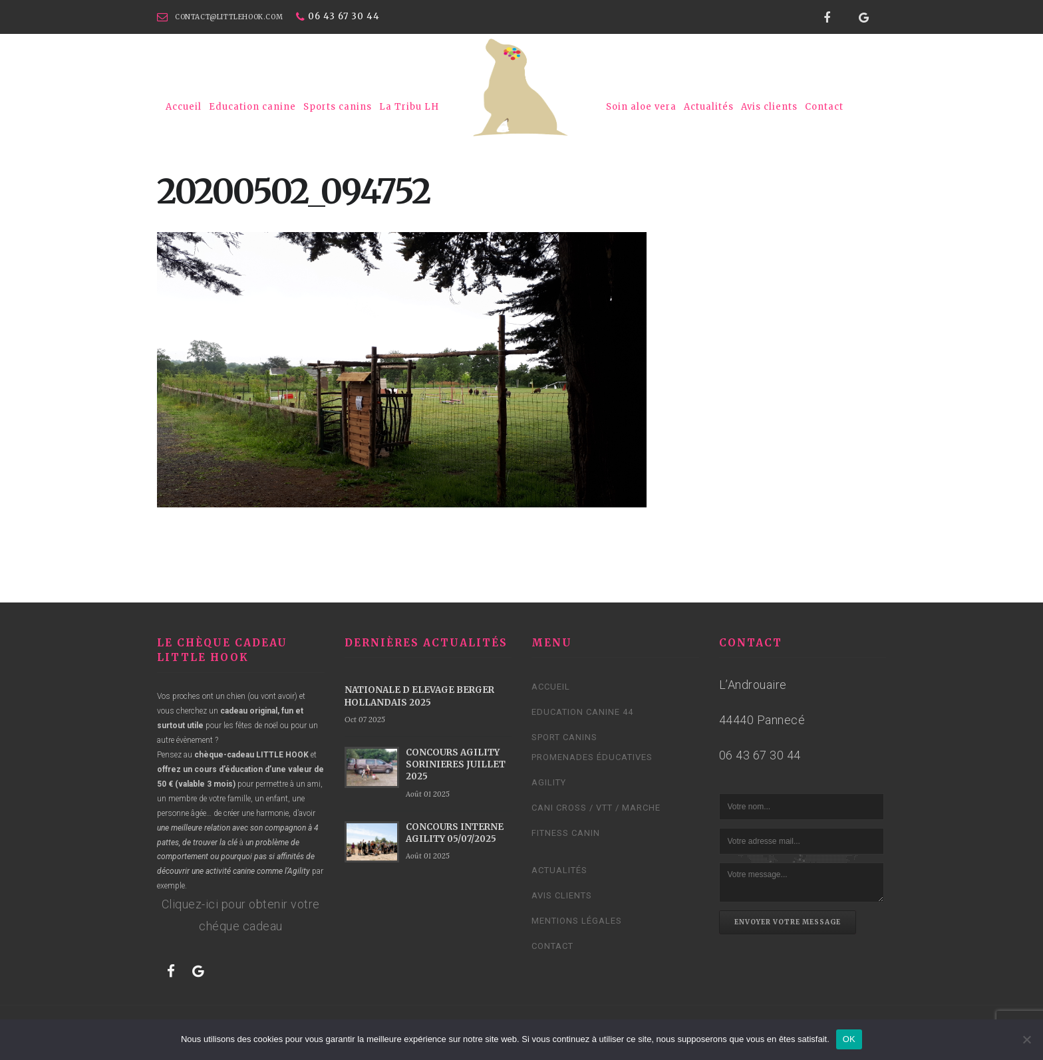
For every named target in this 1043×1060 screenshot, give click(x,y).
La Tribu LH (409, 106)
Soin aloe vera (641, 106)
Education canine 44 (582, 712)
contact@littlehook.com (229, 17)
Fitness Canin (565, 833)
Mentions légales (576, 921)
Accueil (184, 106)
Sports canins (337, 106)
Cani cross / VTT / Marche (596, 808)
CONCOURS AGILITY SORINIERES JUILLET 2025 (456, 764)
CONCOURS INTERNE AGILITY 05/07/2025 (455, 833)
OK (849, 1039)
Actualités (709, 106)
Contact (824, 106)
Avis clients (769, 106)
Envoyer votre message (787, 922)
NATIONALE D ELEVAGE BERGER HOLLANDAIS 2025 (419, 696)
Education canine (252, 106)
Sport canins (564, 737)
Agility (548, 782)
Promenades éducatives (592, 757)
